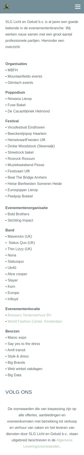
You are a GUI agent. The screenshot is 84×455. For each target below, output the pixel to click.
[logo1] (7, 6)
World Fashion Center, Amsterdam (35, 321)
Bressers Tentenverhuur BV (29, 315)
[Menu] (77, 6)
